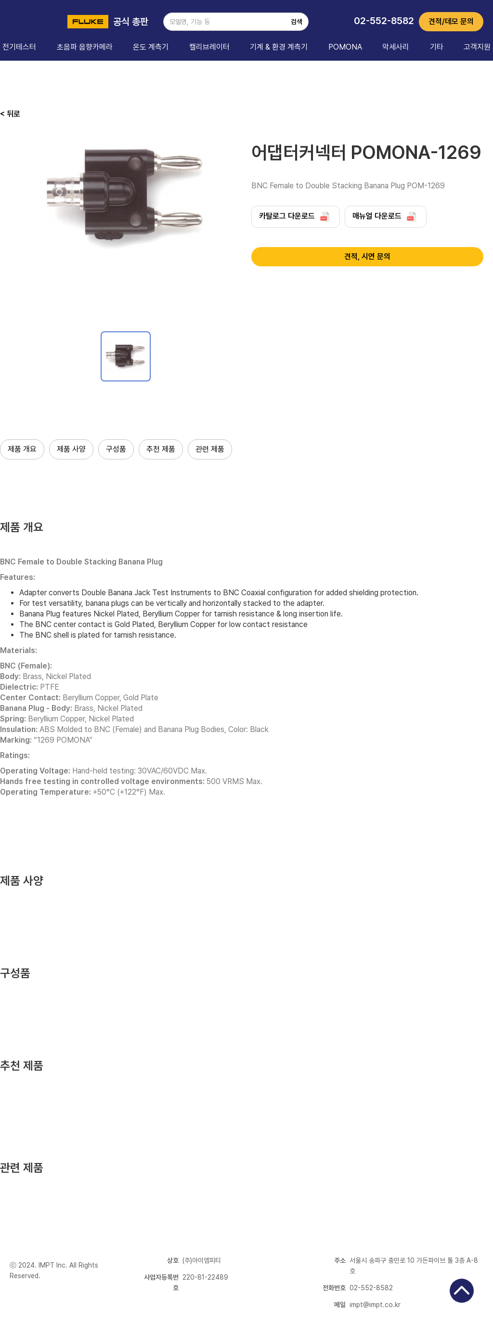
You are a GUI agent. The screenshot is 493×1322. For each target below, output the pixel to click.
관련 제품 (209, 449)
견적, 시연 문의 (367, 256)
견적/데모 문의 (451, 21)
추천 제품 (160, 449)
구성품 (116, 449)
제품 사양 (71, 449)
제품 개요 (22, 449)
